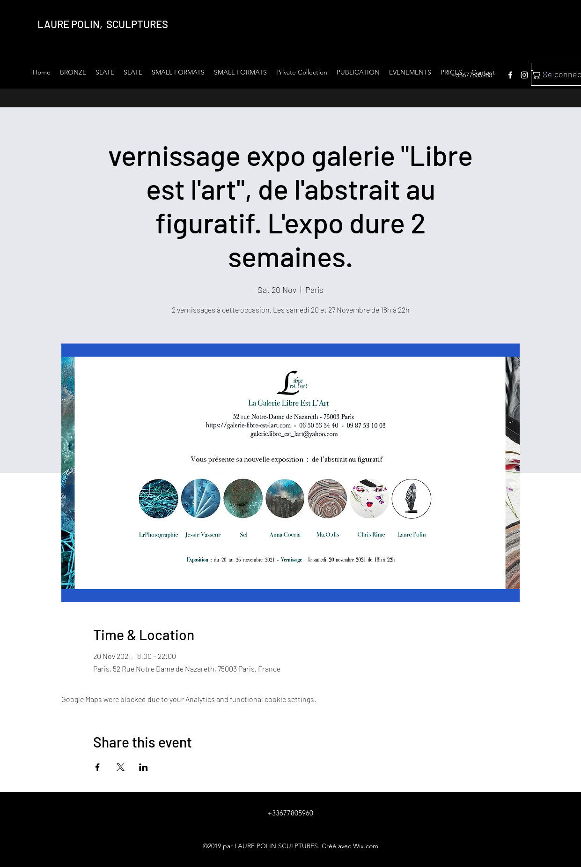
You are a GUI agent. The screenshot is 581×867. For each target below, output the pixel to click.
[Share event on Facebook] (97, 767)
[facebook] (510, 75)
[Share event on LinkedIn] (143, 767)
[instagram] (524, 75)
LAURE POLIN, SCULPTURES (102, 24)
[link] (551, 74)
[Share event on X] (120, 767)
